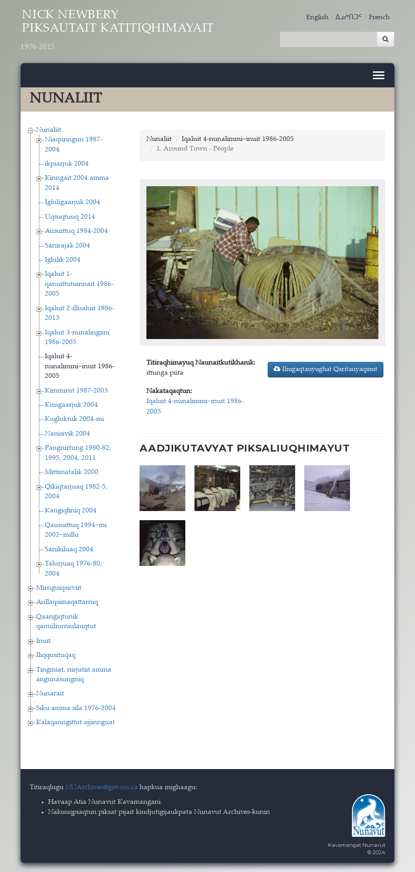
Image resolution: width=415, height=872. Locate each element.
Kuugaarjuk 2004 (71, 405)
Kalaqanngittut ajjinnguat (75, 722)
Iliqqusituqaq (55, 655)
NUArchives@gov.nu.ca (101, 787)
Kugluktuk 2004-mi (74, 419)
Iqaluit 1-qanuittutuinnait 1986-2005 (79, 284)
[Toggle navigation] (378, 75)
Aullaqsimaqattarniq (67, 602)
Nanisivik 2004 (67, 434)
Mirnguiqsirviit (58, 588)
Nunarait (50, 693)
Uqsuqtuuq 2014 (70, 217)
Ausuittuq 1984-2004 (76, 231)
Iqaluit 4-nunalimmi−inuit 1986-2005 (80, 366)
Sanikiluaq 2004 (69, 549)
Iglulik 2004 (63, 260)
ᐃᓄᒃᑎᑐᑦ (348, 17)
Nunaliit (48, 130)
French (379, 17)
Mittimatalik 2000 (71, 472)
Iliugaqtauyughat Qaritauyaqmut (325, 369)
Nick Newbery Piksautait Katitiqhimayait (117, 31)
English (317, 17)
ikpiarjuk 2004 (67, 164)
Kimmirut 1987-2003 (76, 391)
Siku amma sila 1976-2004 (76, 708)
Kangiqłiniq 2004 (71, 510)
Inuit (43, 641)
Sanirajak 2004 (67, 245)
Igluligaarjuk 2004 (72, 202)
